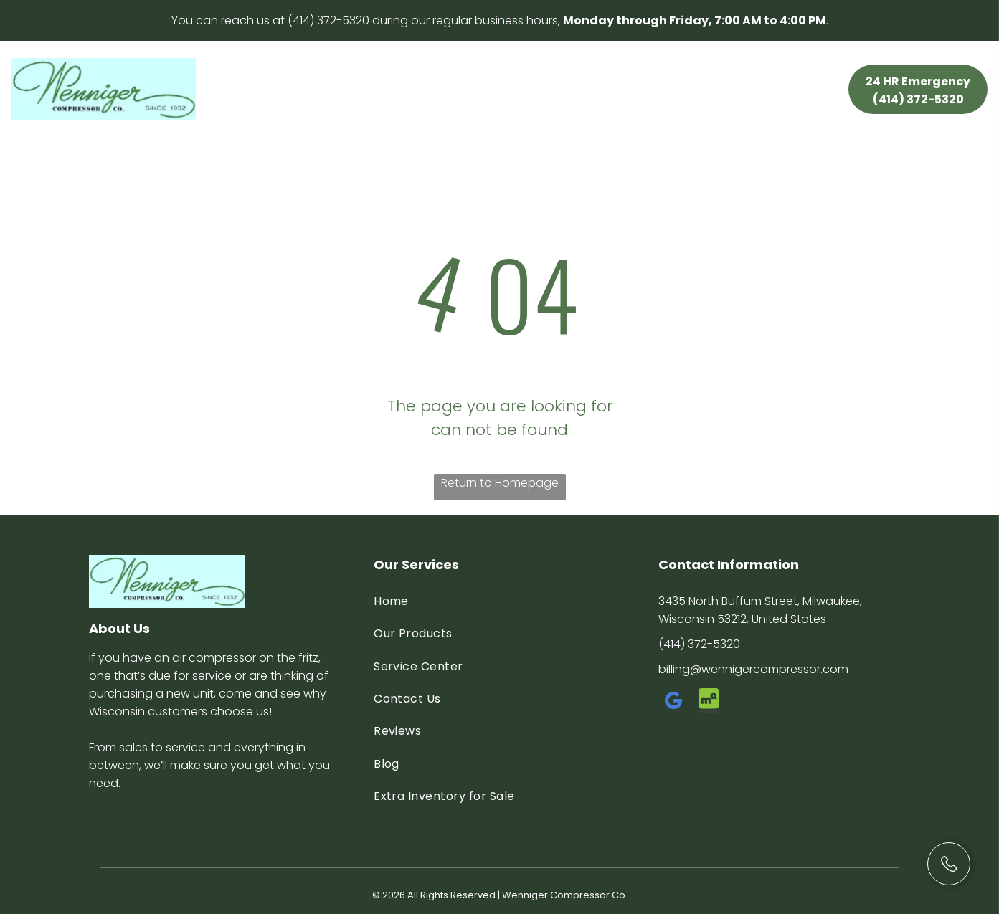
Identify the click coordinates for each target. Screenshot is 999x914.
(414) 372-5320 (328, 20)
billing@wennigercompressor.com (753, 669)
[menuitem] (306, 76)
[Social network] (709, 702)
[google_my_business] (674, 702)
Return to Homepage (500, 483)
